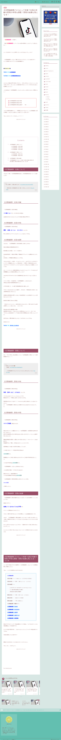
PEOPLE (47, 94)
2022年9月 (46, 119)
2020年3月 (46, 184)
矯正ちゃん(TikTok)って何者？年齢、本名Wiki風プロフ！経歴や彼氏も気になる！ (50, 49)
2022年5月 (46, 129)
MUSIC (46, 89)
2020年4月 (46, 181)
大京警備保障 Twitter (12, 606)
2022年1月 (46, 134)
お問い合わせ (45, 2)
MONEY (47, 86)
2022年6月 (46, 126)
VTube (48, 98)
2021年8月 (46, 144)
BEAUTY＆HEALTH (49, 71)
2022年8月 (46, 121)
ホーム (37, 2)
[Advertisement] (21, 128)
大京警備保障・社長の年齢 (17, 146)
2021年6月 (46, 149)
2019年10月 (46, 186)
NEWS (46, 92)
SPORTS (47, 104)
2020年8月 (46, 174)
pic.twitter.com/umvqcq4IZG (26, 184)
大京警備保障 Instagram (13, 609)
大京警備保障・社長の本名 (17, 147)
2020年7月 (46, 176)
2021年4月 (46, 154)
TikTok (5, 7)
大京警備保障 (13, 72)
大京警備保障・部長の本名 (17, 153)
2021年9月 (46, 141)
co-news (4, 2)
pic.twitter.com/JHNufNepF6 (16, 367)
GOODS (47, 76)
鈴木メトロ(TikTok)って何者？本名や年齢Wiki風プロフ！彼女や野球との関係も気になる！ (50, 45)
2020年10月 (46, 169)
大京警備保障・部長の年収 (17, 155)
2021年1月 (46, 161)
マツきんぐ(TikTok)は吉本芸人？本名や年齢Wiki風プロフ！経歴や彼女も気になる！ (50, 35)
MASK (46, 84)
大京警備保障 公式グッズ (13, 615)
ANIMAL (47, 65)
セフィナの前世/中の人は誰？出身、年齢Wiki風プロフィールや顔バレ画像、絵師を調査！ (50, 54)
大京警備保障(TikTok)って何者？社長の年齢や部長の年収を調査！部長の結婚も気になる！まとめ (22, 161)
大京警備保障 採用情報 (12, 618)
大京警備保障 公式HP (12, 612)
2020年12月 (46, 164)
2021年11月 (46, 136)
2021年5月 (46, 151)
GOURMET (47, 79)
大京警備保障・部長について (16, 152)
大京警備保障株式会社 (16, 75)
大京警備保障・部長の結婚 (15, 158)
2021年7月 (46, 146)
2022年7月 (46, 124)
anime (46, 68)
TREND (46, 107)
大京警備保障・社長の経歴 (17, 149)
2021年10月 (46, 139)
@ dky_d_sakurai (14, 325)
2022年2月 (46, 131)
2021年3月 (46, 156)
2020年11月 (46, 166)
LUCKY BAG (48, 81)
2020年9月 (46, 171)
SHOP (46, 102)
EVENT (46, 73)
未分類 (46, 110)
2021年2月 (46, 159)
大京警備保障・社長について (16, 144)
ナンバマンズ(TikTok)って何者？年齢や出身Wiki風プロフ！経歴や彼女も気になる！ (50, 40)
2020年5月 (46, 179)
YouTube (48, 99)
